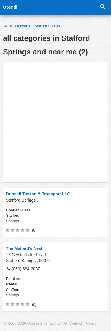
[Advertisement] (55, 122)
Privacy (90, 324)
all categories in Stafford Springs (31, 26)
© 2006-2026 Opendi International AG (35, 324)
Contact (75, 324)
